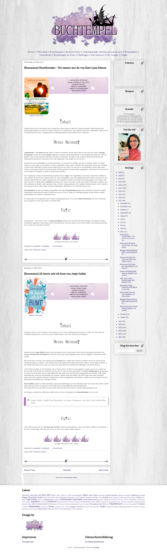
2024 (120, 179)
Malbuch (24, 504)
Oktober (123, 210)
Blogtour (40, 497)
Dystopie (105, 497)
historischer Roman (110, 499)
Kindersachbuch (62, 501)
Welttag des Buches (53, 509)
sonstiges (73, 507)
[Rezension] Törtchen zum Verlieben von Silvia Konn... (127, 294)
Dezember (124, 203)
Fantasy (138, 497)
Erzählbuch (133, 497)
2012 (120, 334)
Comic (100, 497)
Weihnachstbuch (33, 509)
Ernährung (122, 497)
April (122, 228)
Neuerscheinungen (84, 504)
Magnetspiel (142, 501)
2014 (120, 327)
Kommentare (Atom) (70, 477)
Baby (123, 495)
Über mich (42, 52)
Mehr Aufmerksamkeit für (40, 504)
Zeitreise (79, 509)
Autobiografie (101, 495)
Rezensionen (56, 52)
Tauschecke (45, 55)
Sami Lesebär (65, 506)
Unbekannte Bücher (112, 506)
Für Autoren (97, 55)
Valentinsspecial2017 (125, 506)
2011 (120, 337)
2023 (120, 182)
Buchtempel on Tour (64, 55)
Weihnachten (42, 509)
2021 (120, 188)
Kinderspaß (70, 501)
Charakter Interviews (92, 497)
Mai (121, 225)
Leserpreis (123, 501)
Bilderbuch (135, 495)
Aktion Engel (93, 495)
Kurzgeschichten (113, 501)
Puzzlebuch (25, 506)
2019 (120, 194)
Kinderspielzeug (85, 501)
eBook (110, 497)
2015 (120, 324)
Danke (124, 55)
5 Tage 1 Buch (59, 495)
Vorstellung (142, 506)
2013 (120, 331)
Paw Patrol (126, 504)
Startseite (67, 470)
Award (120, 495)
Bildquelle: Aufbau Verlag (35, 315)
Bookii (45, 497)
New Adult (102, 504)
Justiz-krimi (44, 501)
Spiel (90, 506)
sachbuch (58, 506)
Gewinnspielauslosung (90, 499)
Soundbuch (80, 507)
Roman (43, 250)
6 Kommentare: (57, 246)
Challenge (82, 497)
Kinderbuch (52, 502)
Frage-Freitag (31, 499)
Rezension (37, 250)
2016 (120, 321)
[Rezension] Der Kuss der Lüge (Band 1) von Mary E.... (129, 266)
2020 (120, 191)
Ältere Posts (103, 470)
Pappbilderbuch (116, 504)
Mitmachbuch (54, 504)
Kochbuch (93, 501)
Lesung (136, 501)
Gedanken (56, 499)
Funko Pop (40, 499)
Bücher (57, 497)
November (124, 206)
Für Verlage (112, 55)
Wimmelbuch (68, 509)
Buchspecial (63, 497)
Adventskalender (77, 495)
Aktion (85, 495)
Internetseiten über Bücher (137, 499)
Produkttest (141, 504)
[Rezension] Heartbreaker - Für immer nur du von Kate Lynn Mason (65, 67)
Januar (123, 317)
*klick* (84, 90)
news (107, 504)
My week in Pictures (64, 504)
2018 (120, 197)
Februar (123, 314)
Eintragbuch (116, 497)
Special (87, 506)
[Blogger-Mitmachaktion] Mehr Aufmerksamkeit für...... (128, 252)
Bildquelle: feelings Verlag (36, 115)
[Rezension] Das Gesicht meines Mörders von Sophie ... (129, 308)
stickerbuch (95, 506)
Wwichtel (74, 509)
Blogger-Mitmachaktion (29, 497)
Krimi (98, 502)
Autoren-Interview (111, 495)
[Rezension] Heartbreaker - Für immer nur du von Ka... (127, 237)
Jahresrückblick (26, 501)
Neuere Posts (29, 470)
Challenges (83, 55)
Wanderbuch (25, 509)
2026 (120, 172)
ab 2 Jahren (68, 495)
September (124, 213)
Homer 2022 (119, 499)
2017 (31, 250)
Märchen (29, 504)
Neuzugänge (94, 504)
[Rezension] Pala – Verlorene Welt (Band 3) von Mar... (128, 287)
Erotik (127, 497)
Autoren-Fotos (72, 52)
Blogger (96, 547)
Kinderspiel (77, 501)
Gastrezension (48, 499)
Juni (122, 222)
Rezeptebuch (44, 506)
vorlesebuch (135, 506)
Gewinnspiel (77, 499)
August (123, 216)
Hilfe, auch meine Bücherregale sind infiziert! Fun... (127, 280)
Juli (121, 219)
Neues (31, 52)
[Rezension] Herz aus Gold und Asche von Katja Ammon (128, 259)
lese (119, 501)
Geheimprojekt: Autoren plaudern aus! (102, 52)
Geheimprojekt (66, 499)
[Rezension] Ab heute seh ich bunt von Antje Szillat (55, 273)
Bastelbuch (128, 495)
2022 (120, 185)
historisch (100, 499)
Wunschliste (131, 52)
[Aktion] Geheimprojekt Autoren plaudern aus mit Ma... (128, 273)
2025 (120, 175)
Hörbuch (126, 499)
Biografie (142, 495)
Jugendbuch (36, 502)
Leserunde (130, 501)
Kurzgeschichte (104, 501)
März (122, 232)
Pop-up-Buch (133, 504)
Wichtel (62, 509)
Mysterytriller (75, 504)
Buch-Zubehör (51, 497)
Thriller (102, 507)
